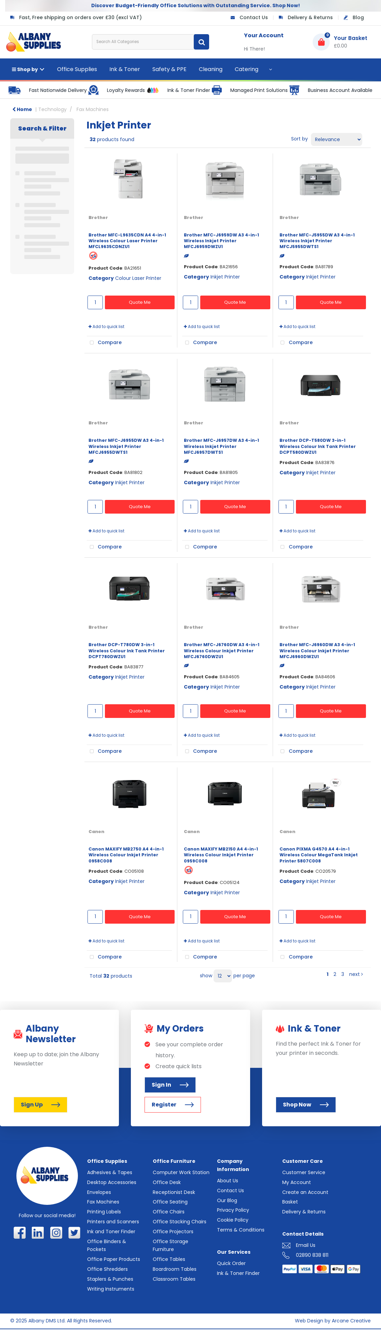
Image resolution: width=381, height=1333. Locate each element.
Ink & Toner (124, 69)
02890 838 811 (312, 1255)
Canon (96, 831)
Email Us (305, 1245)
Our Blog (227, 1200)
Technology (52, 109)
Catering (246, 69)
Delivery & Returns (310, 17)
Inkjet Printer (225, 276)
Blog (358, 17)
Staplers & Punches (110, 1279)
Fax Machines (93, 109)
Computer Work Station (181, 1172)
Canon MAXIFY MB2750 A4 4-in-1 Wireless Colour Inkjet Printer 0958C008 (126, 855)
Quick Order (231, 1263)
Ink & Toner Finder (238, 1273)
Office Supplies (77, 69)
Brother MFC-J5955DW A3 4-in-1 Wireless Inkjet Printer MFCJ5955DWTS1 (317, 241)
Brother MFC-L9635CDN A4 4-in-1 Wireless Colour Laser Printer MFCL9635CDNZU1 (127, 241)
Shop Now (306, 1104)
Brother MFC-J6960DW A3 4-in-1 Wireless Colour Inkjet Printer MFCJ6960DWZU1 (317, 650)
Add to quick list (106, 326)
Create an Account (305, 1192)
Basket (290, 1201)
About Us (227, 1180)
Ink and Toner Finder (111, 1231)
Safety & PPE (169, 69)
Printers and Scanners (113, 1221)
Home (22, 109)
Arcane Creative (351, 1320)
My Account (296, 1182)
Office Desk (167, 1182)
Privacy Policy (233, 1210)
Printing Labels (104, 1211)
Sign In (170, 1085)
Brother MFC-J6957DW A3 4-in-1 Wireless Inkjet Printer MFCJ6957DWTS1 (221, 446)
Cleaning (210, 69)
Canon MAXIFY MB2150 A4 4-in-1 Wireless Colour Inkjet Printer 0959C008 (221, 855)
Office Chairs (169, 1211)
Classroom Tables (174, 1279)
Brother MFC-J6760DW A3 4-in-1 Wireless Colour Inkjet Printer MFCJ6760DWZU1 (221, 650)
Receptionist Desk (174, 1192)
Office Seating (170, 1201)
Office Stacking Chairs (179, 1221)
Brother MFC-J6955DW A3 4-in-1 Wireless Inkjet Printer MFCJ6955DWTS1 (126, 446)
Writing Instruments (110, 1289)
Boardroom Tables (174, 1269)
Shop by (25, 69)
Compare (104, 343)
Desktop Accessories (111, 1182)
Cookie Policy (232, 1219)
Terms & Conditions (240, 1229)
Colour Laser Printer (138, 278)
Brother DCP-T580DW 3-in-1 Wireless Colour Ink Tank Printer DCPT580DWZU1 (318, 446)
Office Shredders (107, 1269)
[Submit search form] (201, 42)
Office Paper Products (113, 1259)
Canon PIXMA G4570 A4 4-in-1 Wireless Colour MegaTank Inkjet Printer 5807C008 (319, 855)
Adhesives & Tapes (109, 1172)
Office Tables (169, 1259)
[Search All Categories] (150, 42)
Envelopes (99, 1192)
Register (173, 1104)
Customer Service (303, 1172)
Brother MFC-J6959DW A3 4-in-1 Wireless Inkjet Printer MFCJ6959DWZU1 (221, 241)
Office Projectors (173, 1231)
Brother (98, 217)
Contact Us (254, 17)
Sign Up (40, 1104)
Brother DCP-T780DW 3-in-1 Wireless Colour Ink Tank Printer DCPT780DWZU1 (127, 650)
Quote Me (140, 302)
